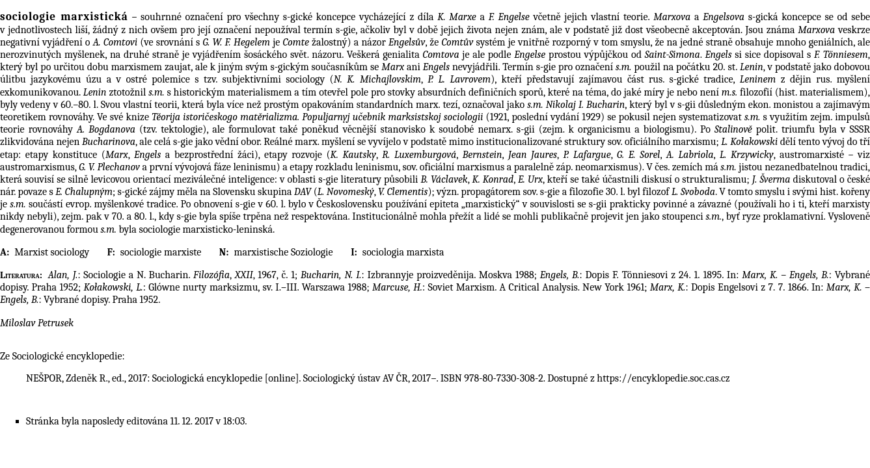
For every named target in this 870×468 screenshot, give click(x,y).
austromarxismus (37, 167)
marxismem (136, 67)
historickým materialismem (233, 92)
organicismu (604, 129)
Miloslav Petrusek (37, 323)
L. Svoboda (693, 192)
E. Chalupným (84, 192)
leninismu (254, 167)
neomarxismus (606, 167)
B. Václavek (444, 179)
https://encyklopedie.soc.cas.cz (663, 378)
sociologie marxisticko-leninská (206, 229)
